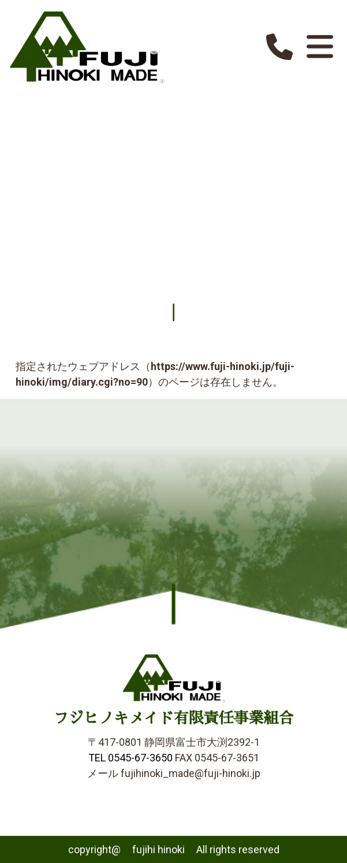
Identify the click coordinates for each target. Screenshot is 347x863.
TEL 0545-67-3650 (130, 758)
